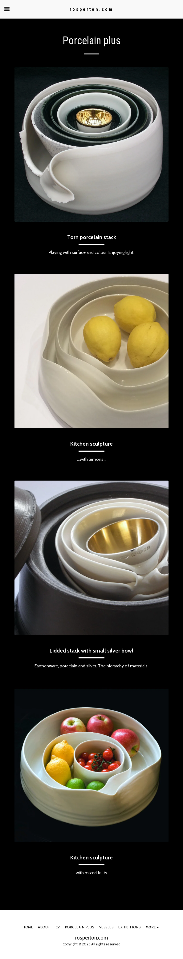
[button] (7, 9)
